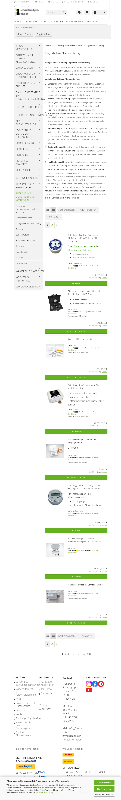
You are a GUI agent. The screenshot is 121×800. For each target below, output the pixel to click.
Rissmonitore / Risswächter (25, 187)
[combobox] (67, 211)
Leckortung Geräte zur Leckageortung (26, 135)
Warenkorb (53, 2)
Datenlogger (24, 69)
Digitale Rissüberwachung (29, 225)
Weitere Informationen (104, 794)
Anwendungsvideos (26, 21)
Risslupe (19, 259)
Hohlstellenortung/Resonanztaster (29, 116)
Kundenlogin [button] (19, 6)
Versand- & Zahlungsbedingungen (25, 685)
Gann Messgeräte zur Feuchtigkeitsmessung (29, 97)
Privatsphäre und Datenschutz (25, 706)
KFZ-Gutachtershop (26, 124)
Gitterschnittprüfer (29, 108)
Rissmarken (21, 248)
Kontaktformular (72, 741)
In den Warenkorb (76, 333)
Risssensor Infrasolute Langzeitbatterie (85, 586)
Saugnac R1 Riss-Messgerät (80, 340)
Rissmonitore (22, 231)
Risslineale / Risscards (25, 242)
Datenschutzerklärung (44, 793)
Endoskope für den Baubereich (26, 77)
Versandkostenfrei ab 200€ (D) (73, 2)
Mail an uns (39, 2)
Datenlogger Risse (24, 219)
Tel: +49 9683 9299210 (22, 2)
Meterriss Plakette (22, 164)
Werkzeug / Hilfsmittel (23, 281)
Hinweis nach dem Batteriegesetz (24, 727)
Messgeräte (23, 150)
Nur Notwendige (104, 789)
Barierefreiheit (75, 21)
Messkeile (22, 156)
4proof (58, 21)
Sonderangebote (27, 288)
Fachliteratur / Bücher (25, 86)
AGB (18, 700)
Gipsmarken (21, 265)
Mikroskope (23, 171)
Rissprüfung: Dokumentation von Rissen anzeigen (28, 210)
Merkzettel (32, 6)
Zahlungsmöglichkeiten (25, 720)
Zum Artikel (76, 285)
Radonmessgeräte (27, 179)
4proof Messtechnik (24, 49)
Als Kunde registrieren (47, 685)
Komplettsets (22, 253)
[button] (93, 2)
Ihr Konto (46, 690)
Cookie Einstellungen (23, 735)
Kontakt (46, 21)
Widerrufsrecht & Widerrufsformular (25, 693)
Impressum (22, 711)
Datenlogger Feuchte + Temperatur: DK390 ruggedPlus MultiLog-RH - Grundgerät (83, 239)
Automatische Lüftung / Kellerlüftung (25, 60)
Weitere (92, 21)
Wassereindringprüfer (29, 273)
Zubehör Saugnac (23, 236)
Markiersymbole (26, 144)
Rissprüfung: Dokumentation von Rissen (26, 198)
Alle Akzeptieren (104, 782)
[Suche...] (64, 12)
